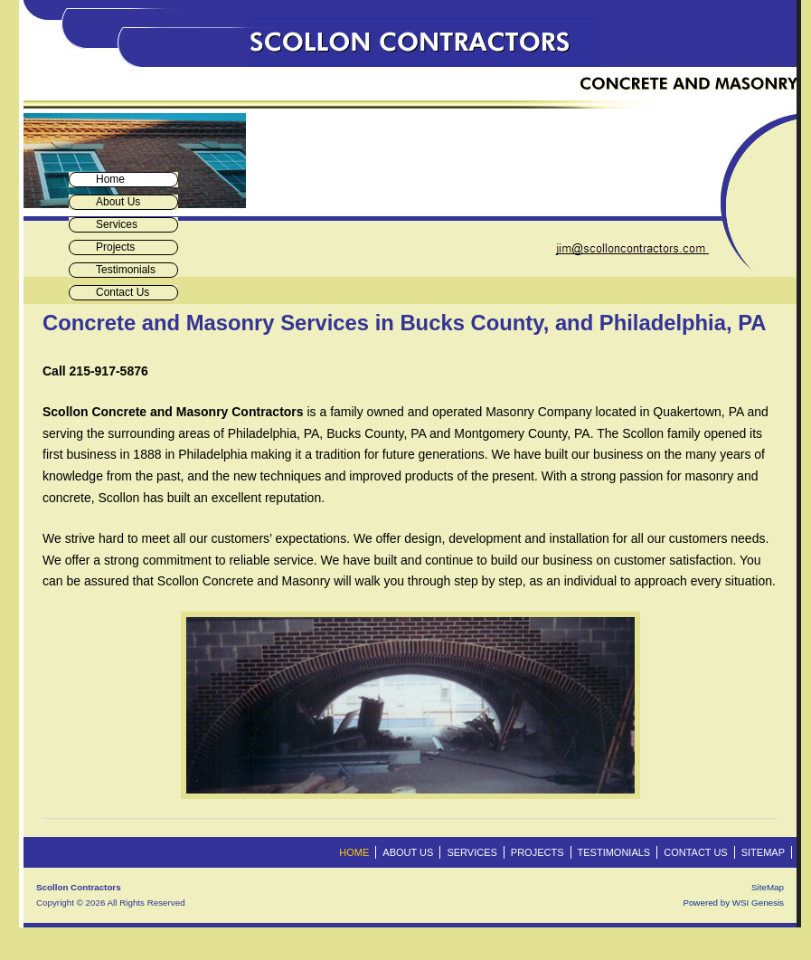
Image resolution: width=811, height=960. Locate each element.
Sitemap (763, 852)
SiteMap (767, 887)
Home (110, 179)
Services (116, 224)
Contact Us (122, 292)
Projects (115, 247)
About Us (118, 201)
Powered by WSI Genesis (733, 903)
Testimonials (126, 269)
